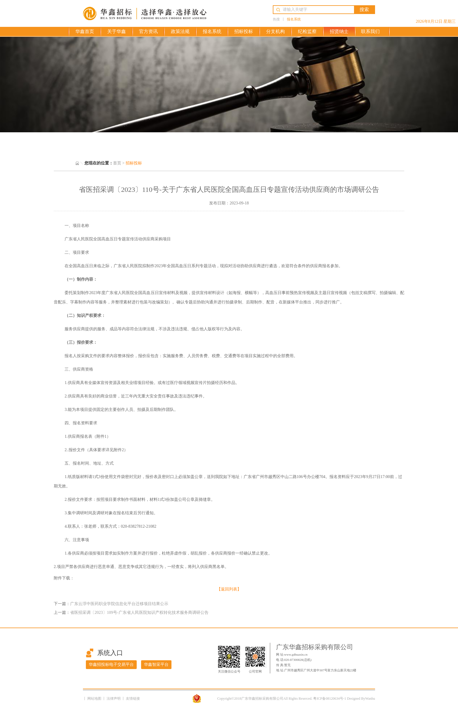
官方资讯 (148, 31)
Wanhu (370, 698)
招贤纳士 (339, 31)
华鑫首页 (84, 31)
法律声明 (114, 698)
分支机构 (275, 31)
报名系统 (294, 19)
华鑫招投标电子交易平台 (111, 664)
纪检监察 (307, 31)
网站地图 (94, 698)
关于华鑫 (116, 31)
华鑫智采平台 (156, 664)
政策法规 (180, 31)
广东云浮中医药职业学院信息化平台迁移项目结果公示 (119, 604)
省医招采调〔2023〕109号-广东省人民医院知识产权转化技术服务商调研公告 (139, 612)
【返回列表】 (229, 589)
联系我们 (370, 31)
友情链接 (133, 698)
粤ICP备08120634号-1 (329, 698)
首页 (117, 163)
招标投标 (243, 31)
